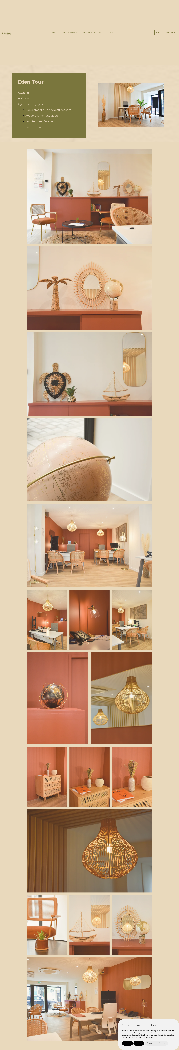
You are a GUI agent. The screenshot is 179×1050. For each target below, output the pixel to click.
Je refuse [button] (138, 1043)
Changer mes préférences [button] (156, 1043)
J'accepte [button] (127, 1043)
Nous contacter (165, 32)
